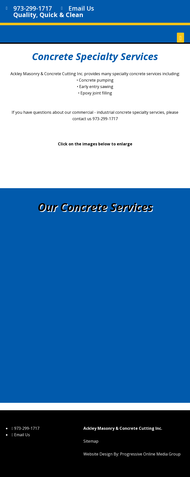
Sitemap (90, 441)
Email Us (81, 8)
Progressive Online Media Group (150, 454)
